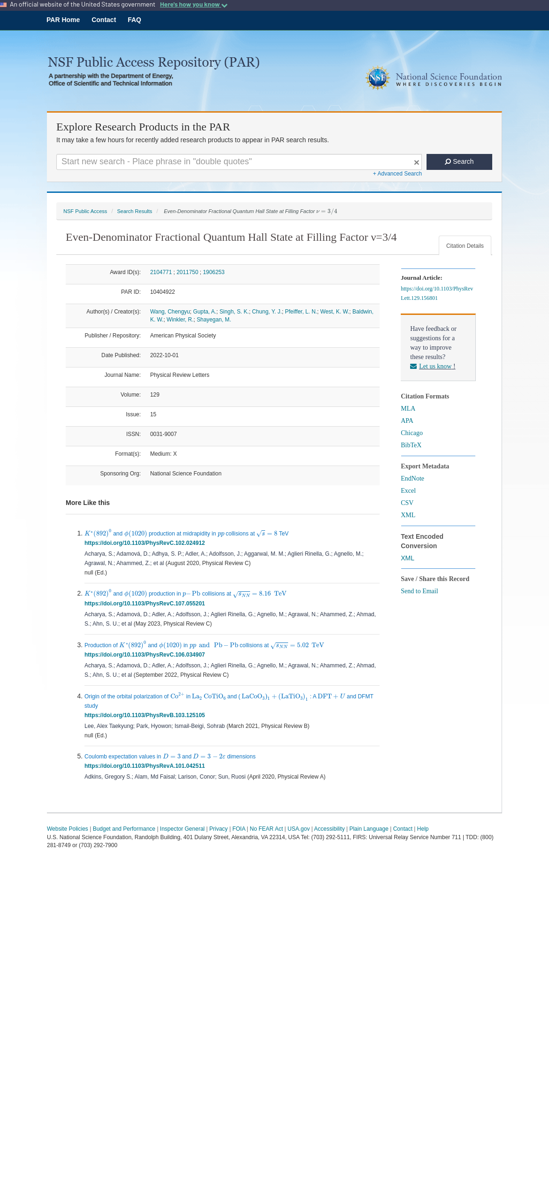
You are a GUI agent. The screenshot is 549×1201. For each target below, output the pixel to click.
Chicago (412, 432)
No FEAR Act (266, 829)
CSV (407, 502)
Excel (408, 490)
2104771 (161, 272)
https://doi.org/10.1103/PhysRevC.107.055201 (146, 603)
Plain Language (368, 829)
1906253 (213, 272)
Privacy (218, 829)
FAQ (134, 19)
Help (423, 829)
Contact (104, 19)
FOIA (238, 829)
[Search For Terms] (239, 162)
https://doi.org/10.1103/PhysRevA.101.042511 (146, 766)
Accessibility (329, 829)
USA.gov (299, 829)
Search (459, 161)
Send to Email (419, 591)
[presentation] (326, 211)
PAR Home (63, 19)
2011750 (187, 272)
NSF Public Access (85, 211)
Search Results (134, 211)
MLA (408, 408)
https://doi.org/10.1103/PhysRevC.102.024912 (146, 543)
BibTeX (411, 445)
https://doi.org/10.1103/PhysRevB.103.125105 (146, 715)
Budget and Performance (124, 829)
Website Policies (67, 829)
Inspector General (182, 829)
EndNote (412, 478)
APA (407, 420)
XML (408, 515)
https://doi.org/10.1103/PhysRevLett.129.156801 (437, 293)
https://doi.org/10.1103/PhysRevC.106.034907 (146, 654)
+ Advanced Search (397, 173)
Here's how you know (194, 4)
